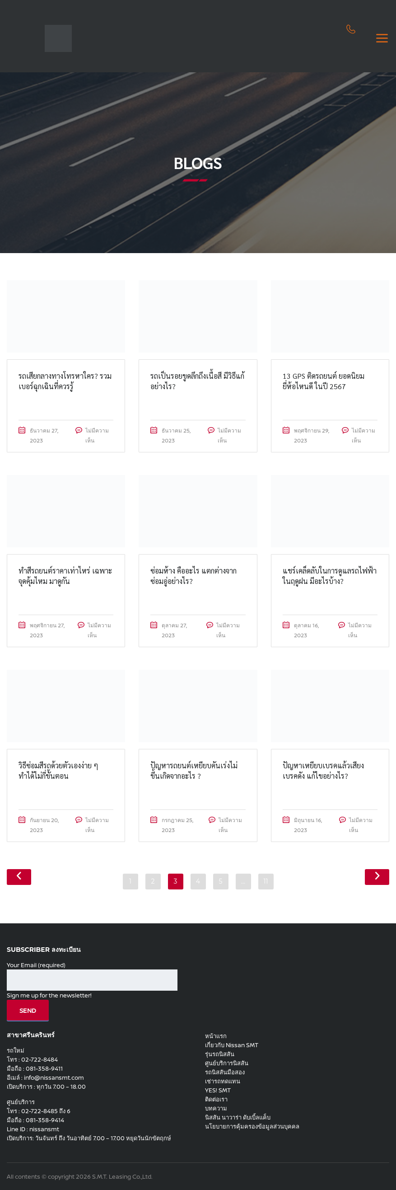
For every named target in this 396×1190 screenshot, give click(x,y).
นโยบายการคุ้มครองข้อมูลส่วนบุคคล (252, 1126)
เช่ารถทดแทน (222, 1081)
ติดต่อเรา (216, 1099)
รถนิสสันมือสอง (225, 1072)
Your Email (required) (92, 976)
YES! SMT (218, 1090)
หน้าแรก (216, 1036)
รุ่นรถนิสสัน (219, 1054)
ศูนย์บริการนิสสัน (226, 1063)
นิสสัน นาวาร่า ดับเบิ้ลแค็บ (237, 1117)
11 (265, 881)
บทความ (216, 1108)
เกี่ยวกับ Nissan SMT (231, 1045)
